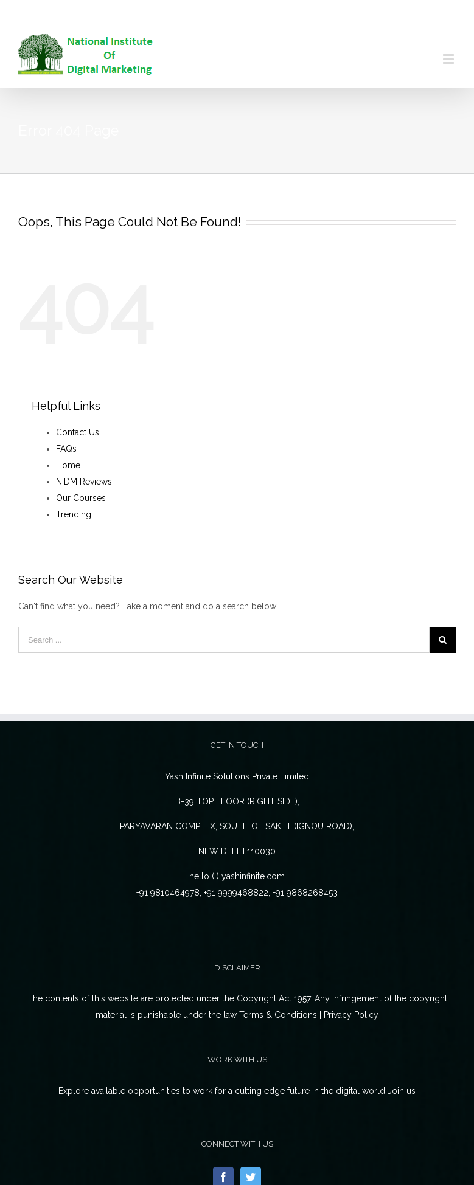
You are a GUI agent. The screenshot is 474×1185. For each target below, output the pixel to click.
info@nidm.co (262, 14)
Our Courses (81, 498)
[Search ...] (224, 640)
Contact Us (77, 432)
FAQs (66, 449)
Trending (73, 514)
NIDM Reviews (84, 481)
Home (68, 465)
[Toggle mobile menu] (449, 58)
